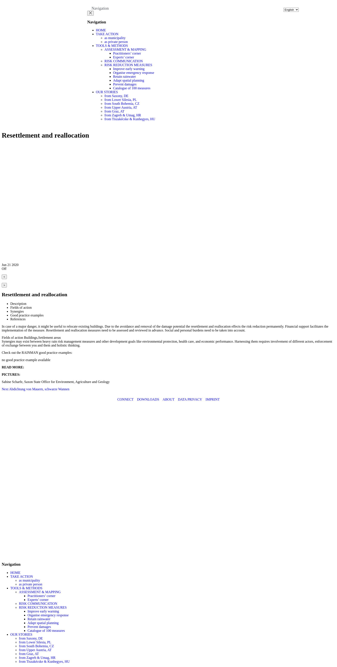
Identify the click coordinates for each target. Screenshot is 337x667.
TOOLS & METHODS (112, 45)
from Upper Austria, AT (120, 107)
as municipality (115, 38)
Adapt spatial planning (128, 80)
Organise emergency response (133, 72)
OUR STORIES (107, 92)
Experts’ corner (123, 57)
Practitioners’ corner (127, 53)
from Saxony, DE (116, 96)
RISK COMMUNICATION (123, 61)
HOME (101, 30)
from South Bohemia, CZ (121, 103)
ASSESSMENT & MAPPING (125, 49)
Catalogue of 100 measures (131, 88)
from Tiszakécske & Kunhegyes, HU (129, 119)
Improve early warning (129, 69)
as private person (116, 42)
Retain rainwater (124, 76)
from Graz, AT (114, 111)
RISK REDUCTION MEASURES (128, 65)
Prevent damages (124, 84)
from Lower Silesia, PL (120, 100)
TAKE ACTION (107, 34)
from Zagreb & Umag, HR (122, 115)
